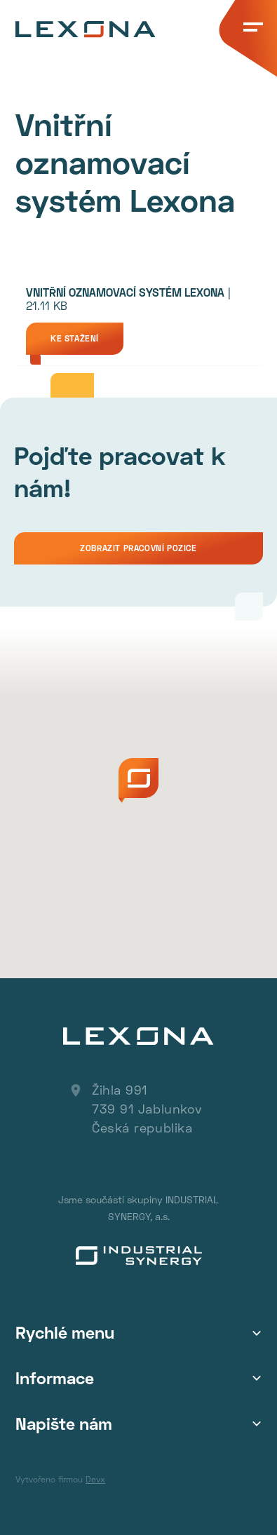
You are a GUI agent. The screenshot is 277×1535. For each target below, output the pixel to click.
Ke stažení (74, 338)
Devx (95, 1479)
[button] (138, 780)
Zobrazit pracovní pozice (138, 548)
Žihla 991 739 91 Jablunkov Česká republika (147, 1108)
